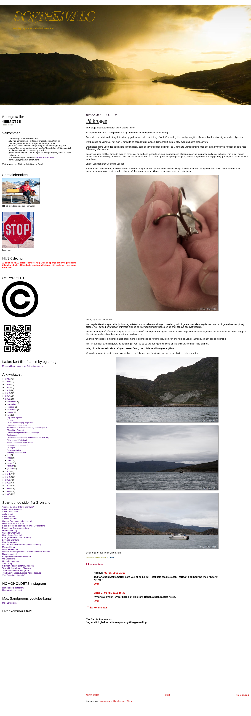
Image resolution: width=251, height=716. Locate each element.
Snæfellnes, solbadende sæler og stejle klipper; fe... (28, 427)
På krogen (96, 121)
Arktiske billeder (9, 519)
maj (9, 458)
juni (9, 455)
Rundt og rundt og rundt (16, 452)
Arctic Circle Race (10, 511)
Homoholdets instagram (13, 588)
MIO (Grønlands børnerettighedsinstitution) (21, 544)
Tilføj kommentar (97, 607)
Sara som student (14, 450)
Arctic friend (7, 514)
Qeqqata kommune (10, 561)
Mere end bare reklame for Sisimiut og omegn (22, 366)
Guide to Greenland (11, 533)
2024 (7, 381)
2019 (7, 390)
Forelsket (10, 420)
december (12, 402)
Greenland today (9, 530)
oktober (11, 407)
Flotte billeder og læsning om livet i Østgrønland (23, 526)
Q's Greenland (8, 559)
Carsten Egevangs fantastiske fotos (18, 521)
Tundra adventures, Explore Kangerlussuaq (21, 573)
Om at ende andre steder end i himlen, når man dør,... (28, 438)
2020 (7, 387)
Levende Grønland (10, 540)
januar (10, 468)
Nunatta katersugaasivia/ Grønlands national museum (26, 552)
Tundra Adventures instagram (15, 570)
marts (10, 463)
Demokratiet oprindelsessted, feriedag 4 (23, 432)
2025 (7, 379)
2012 (7, 480)
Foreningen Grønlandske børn (15, 528)
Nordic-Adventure (10, 549)
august (11, 412)
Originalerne (12, 435)
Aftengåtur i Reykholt (15, 430)
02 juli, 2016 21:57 (114, 573)
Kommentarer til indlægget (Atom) (116, 701)
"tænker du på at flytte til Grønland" (18, 507)
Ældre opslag (242, 695)
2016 (7, 399)
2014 (7, 474)
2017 (7, 396)
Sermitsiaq (7, 563)
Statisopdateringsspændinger (19, 425)
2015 (7, 471)
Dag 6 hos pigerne (14, 418)
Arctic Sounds (8, 516)
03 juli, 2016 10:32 (114, 592)
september (12, 410)
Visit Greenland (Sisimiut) (13, 575)
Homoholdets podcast (12, 590)
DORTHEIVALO (53, 16)
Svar (96, 584)
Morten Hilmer (8, 547)
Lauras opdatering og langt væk (20, 423)
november (12, 404)
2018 (7, 393)
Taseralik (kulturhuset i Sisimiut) (16, 568)
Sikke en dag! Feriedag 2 (17, 440)
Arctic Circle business (11, 509)
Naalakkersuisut (9, 554)
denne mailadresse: (45, 157)
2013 (7, 477)
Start (167, 695)
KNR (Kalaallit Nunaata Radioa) (16, 537)
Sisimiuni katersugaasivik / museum (18, 566)
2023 (7, 384)
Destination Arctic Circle (13, 523)
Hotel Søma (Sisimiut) (12, 535)
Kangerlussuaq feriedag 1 (17, 445)
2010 (7, 485)
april (10, 460)
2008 (7, 491)
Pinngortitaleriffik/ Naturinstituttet (16, 556)
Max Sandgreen (9, 542)
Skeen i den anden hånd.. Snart (20, 443)
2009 (7, 488)
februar (11, 466)
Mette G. (98, 592)
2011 (7, 483)
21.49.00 (110, 557)
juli (9, 415)
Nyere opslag (92, 695)
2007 (7, 494)
